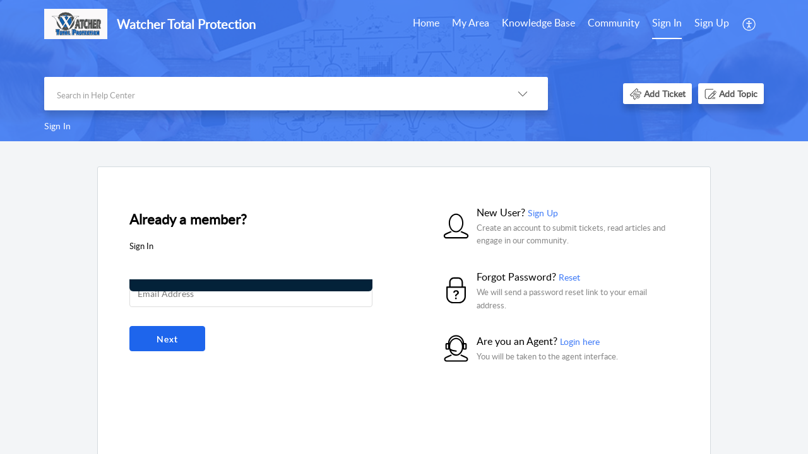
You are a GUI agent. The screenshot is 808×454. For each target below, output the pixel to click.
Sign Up (711, 23)
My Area (470, 23)
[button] (749, 23)
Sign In (667, 23)
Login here (580, 341)
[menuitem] (426, 24)
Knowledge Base (538, 23)
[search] (270, 93)
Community (613, 23)
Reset (569, 277)
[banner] (404, 70)
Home (426, 23)
